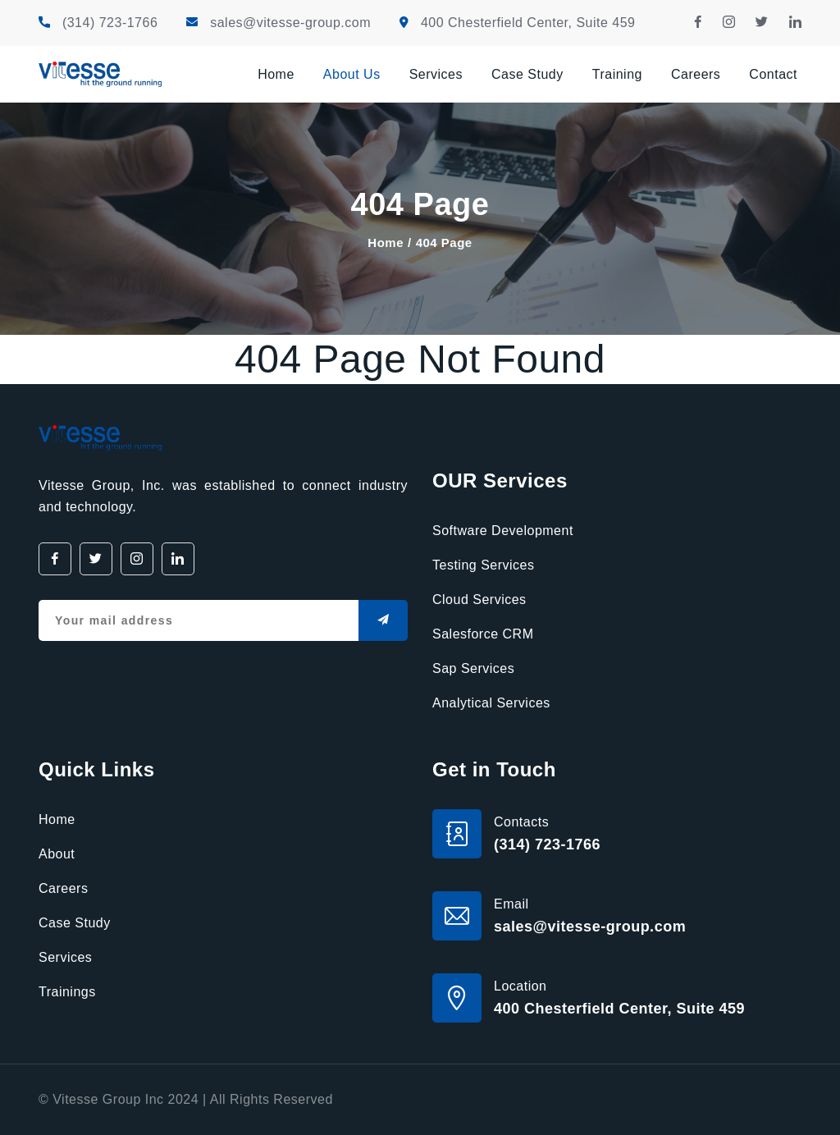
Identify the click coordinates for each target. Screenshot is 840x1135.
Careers (695, 74)
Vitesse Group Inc (107, 1099)
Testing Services (483, 565)
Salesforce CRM (482, 634)
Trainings (67, 992)
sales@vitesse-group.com (290, 23)
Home (276, 74)
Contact (773, 74)
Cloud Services (479, 599)
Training (617, 74)
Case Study (527, 74)
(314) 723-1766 (110, 23)
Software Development (502, 531)
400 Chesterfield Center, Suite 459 (528, 23)
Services (436, 74)
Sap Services (473, 668)
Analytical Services (491, 703)
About (57, 854)
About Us (352, 74)
